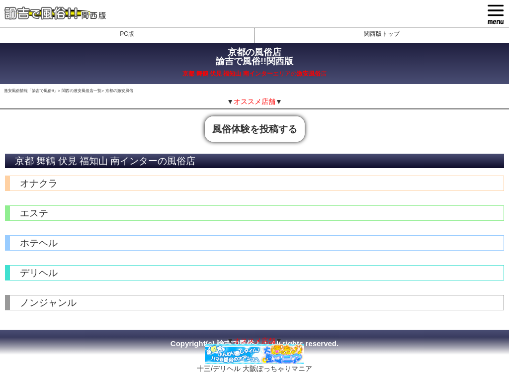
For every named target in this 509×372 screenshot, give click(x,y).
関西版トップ (382, 33)
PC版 (127, 33)
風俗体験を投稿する (254, 129)
